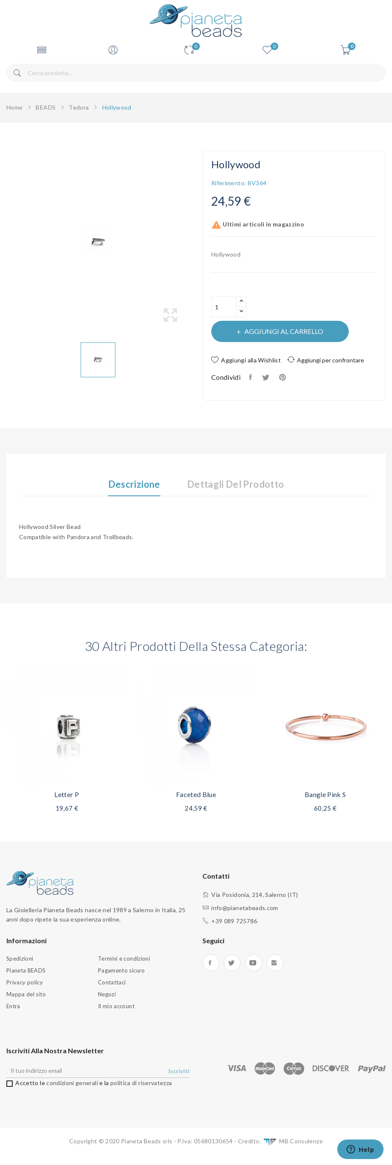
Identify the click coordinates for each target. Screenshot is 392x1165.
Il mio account (116, 1006)
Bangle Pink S (325, 794)
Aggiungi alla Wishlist (246, 360)
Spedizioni (20, 958)
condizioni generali (72, 1082)
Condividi (251, 377)
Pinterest (283, 377)
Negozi (107, 994)
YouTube (253, 962)
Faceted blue (196, 794)
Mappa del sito (26, 994)
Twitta (266, 377)
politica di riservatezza (141, 1082)
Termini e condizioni (124, 958)
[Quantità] (224, 306)
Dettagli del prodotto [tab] (235, 484)
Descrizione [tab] (134, 484)
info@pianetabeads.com (244, 907)
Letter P (66, 794)
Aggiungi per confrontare (325, 360)
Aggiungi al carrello (283, 331)
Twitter (232, 962)
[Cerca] (196, 73)
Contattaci (112, 982)
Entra (13, 1006)
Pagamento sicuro (121, 970)
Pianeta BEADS (26, 970)
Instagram (274, 962)
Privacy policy (24, 982)
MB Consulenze (292, 1142)
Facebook (210, 962)
